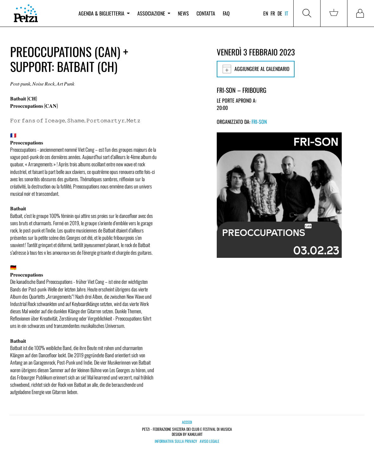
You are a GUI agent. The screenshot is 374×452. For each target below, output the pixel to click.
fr (273, 13)
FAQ (226, 13)
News (183, 13)
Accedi (187, 422)
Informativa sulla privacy (176, 441)
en (265, 13)
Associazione (153, 13)
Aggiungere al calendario (256, 69)
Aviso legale (209, 441)
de (279, 13)
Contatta (205, 13)
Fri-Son (259, 121)
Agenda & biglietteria (103, 13)
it (286, 13)
